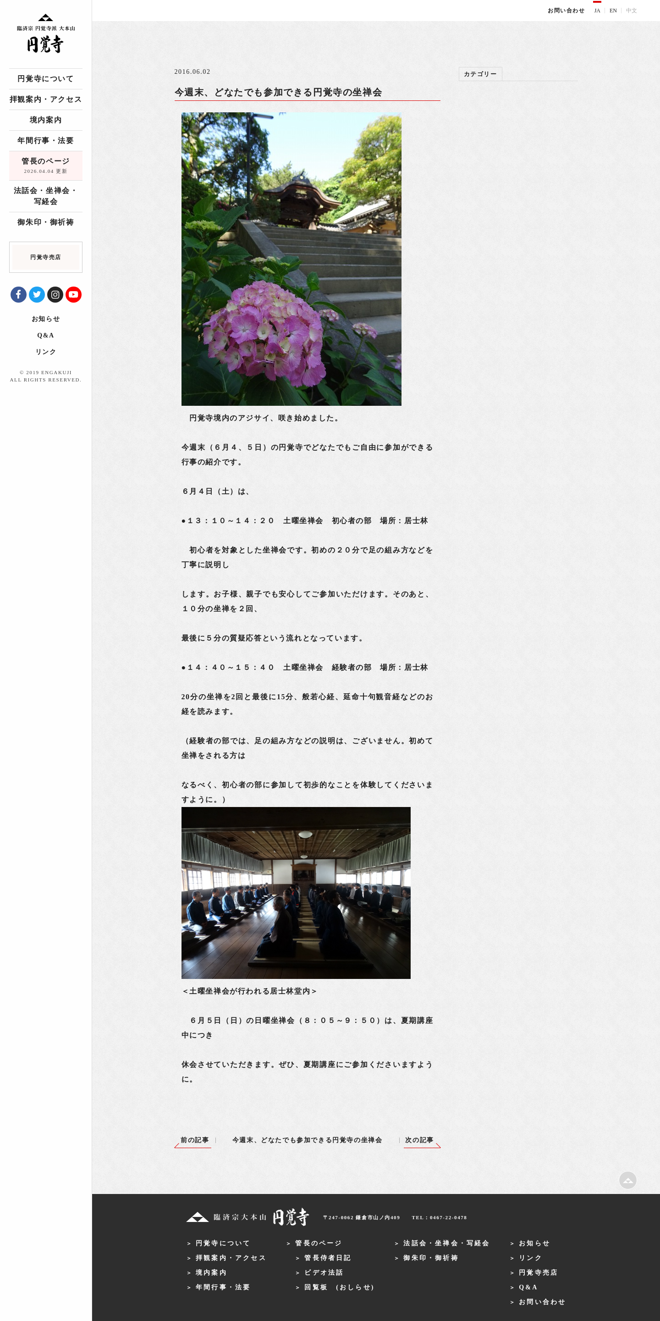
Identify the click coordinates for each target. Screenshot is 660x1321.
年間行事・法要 (45, 140)
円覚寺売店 (538, 1272)
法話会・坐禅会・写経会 (46, 196)
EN (613, 10)
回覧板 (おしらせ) (339, 1287)
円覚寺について (45, 79)
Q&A (45, 335)
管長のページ (45, 166)
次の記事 (419, 1140)
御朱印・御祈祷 (45, 222)
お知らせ (46, 318)
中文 (631, 10)
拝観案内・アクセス (46, 99)
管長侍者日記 (328, 1258)
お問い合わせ (566, 10)
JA (597, 10)
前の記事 (195, 1140)
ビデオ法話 (324, 1272)
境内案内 (46, 120)
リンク (46, 351)
